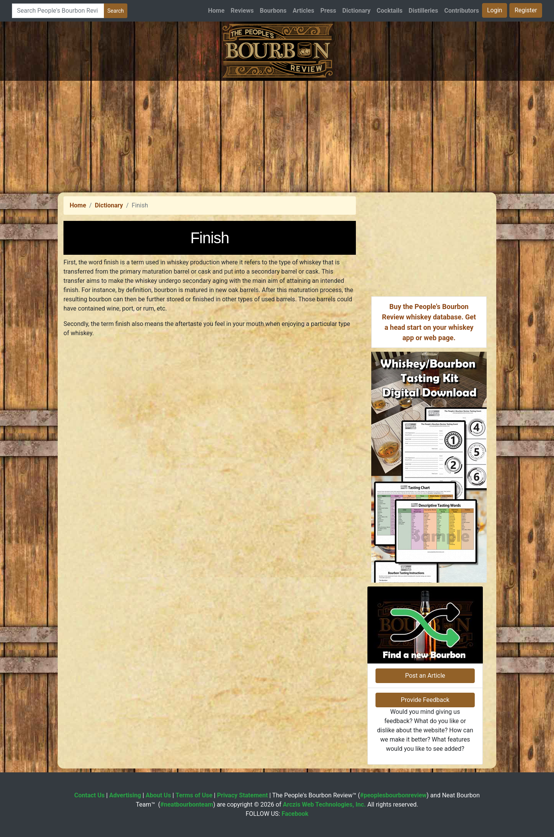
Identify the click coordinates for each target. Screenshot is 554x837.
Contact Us (89, 795)
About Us (158, 795)
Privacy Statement (242, 795)
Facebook (295, 813)
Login (494, 10)
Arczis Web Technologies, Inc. (324, 804)
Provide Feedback (425, 699)
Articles (303, 10)
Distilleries (423, 10)
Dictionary (356, 10)
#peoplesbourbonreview (393, 795)
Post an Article (425, 675)
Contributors (461, 10)
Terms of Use (193, 795)
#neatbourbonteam (186, 804)
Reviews (242, 10)
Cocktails (389, 10)
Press (328, 10)
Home (216, 10)
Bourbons (273, 10)
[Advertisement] (277, 135)
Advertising (125, 795)
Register (525, 10)
